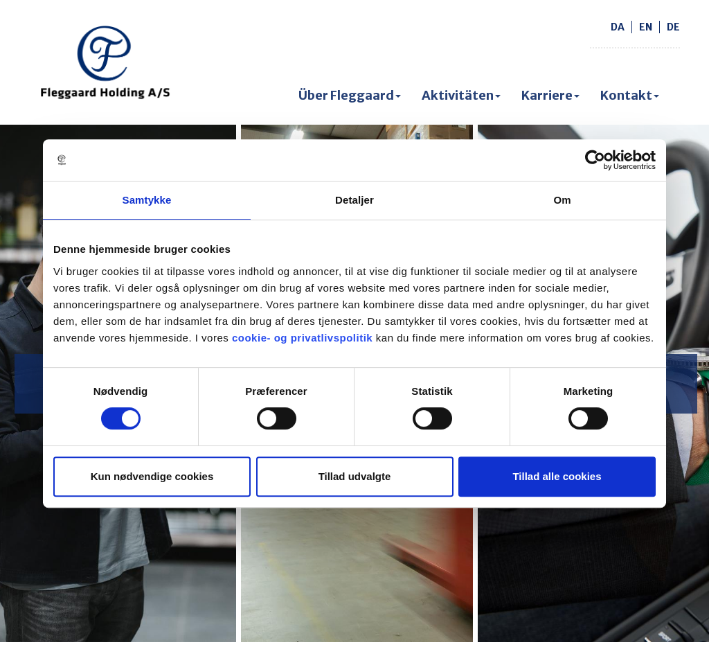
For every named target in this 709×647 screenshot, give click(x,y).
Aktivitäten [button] (461, 95)
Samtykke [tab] (147, 200)
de (673, 27)
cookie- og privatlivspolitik (302, 338)
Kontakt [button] (629, 95)
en (645, 27)
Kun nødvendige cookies (152, 476)
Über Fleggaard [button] (349, 95)
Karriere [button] (550, 95)
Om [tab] (562, 200)
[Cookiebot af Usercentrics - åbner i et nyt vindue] (595, 160)
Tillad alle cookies (556, 476)
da (618, 27)
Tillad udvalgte (354, 476)
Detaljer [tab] (354, 200)
